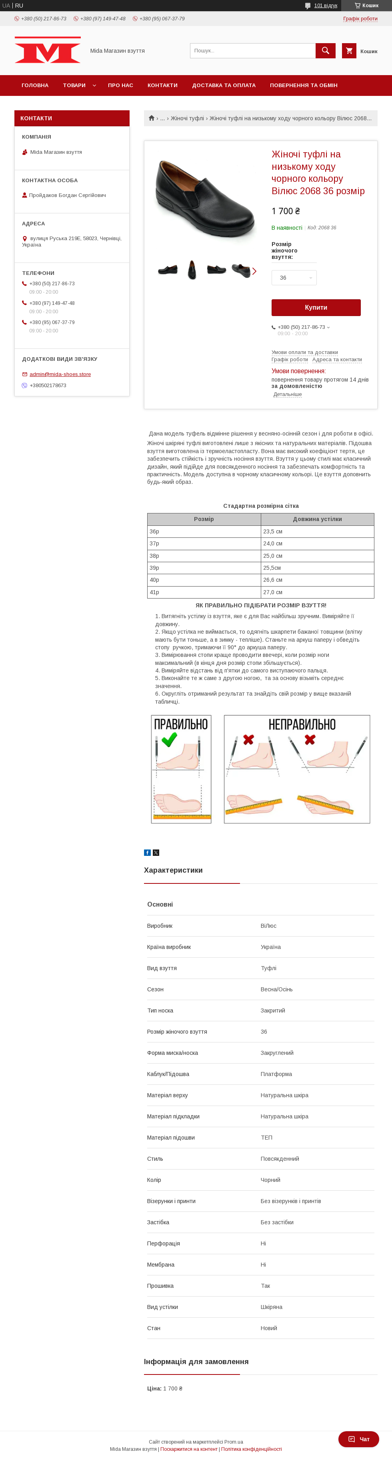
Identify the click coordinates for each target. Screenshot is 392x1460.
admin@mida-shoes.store (60, 374)
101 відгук (325, 5)
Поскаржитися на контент (189, 1449)
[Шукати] (326, 50)
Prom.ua (233, 1442)
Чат (359, 1439)
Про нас (120, 85)
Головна (35, 85)
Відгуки (33, 106)
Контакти (163, 85)
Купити (316, 307)
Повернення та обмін (304, 85)
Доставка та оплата (224, 85)
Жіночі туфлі (187, 118)
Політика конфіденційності (251, 1449)
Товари (74, 85)
